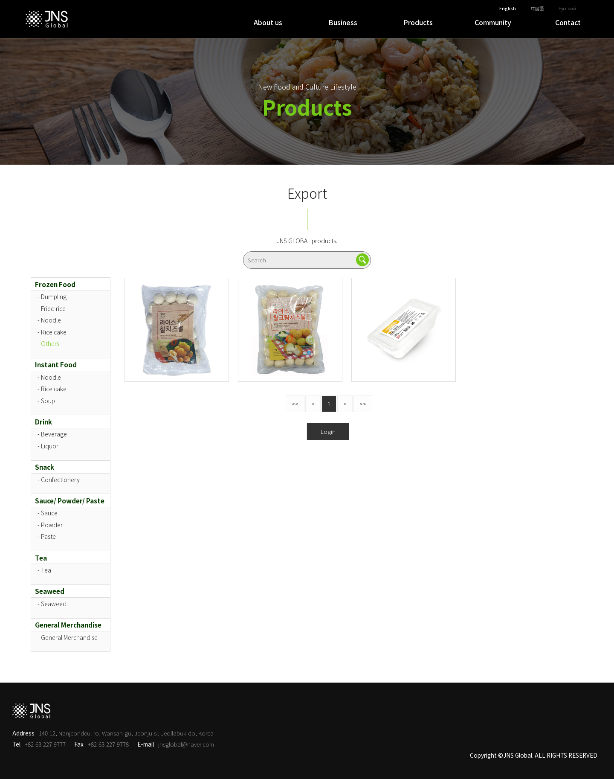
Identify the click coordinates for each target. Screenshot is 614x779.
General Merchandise (68, 624)
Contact (568, 22)
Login (328, 431)
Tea (41, 557)
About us (268, 22)
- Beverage (52, 434)
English (507, 8)
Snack (44, 466)
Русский (567, 8)
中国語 (537, 8)
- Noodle (49, 320)
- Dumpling (52, 296)
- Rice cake (52, 332)
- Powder (50, 524)
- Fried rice (52, 308)
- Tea (44, 570)
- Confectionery (59, 479)
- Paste (47, 536)
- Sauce (48, 513)
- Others (48, 343)
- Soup (46, 400)
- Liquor (48, 446)
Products (418, 22)
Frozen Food (55, 284)
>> (362, 404)
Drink (43, 421)
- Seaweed (52, 603)
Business (342, 22)
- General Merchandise (68, 637)
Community (493, 22)
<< (295, 404)
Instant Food (56, 364)
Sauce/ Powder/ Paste (69, 500)
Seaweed (49, 591)
